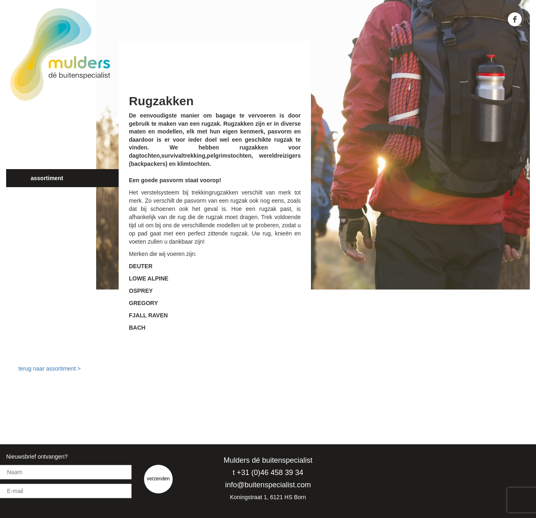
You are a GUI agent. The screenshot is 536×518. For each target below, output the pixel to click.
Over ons (42, 142)
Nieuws (40, 196)
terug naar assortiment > (49, 368)
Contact (41, 214)
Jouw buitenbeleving (58, 160)
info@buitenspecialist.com (268, 485)
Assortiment (47, 178)
